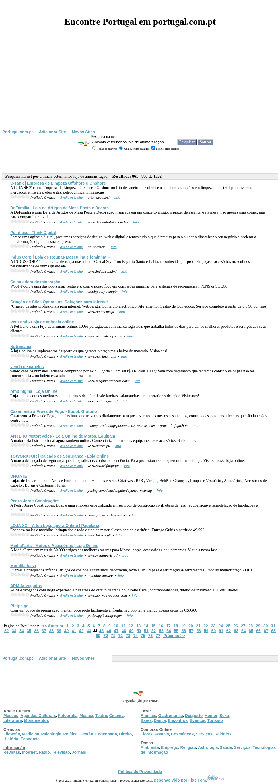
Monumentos (36, 720)
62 (228, 630)
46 (109, 630)
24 (220, 626)
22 (205, 626)
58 (199, 630)
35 (29, 630)
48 (124, 630)
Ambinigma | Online (33, 391)
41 (74, 630)
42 (81, 630)
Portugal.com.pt (17, 132)
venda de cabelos (27, 366)
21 (198, 626)
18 (176, 626)
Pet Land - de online (42, 322)
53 (161, 630)
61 (221, 630)
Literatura (12, 720)
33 (14, 630)
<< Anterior (52, 626)
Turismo (215, 720)
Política (70, 734)
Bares (146, 720)
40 (66, 630)
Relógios (223, 734)
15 (153, 626)
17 (168, 626)
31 (273, 626)
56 (183, 630)
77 (158, 635)
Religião (188, 747)
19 (183, 626)
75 (143, 635)
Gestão (86, 734)
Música (86, 715)
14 (146, 626)
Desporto (194, 715)
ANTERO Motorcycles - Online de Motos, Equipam (62, 436)
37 (44, 630)
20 (190, 626)
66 (258, 630)
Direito (125, 734)
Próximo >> (174, 635)
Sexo (224, 715)
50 (139, 630)
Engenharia (106, 734)
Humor (211, 715)
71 (113, 635)
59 (206, 630)
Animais (148, 715)
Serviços (204, 734)
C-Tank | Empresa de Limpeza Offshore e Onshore (58, 183)
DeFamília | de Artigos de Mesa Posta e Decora (59, 208)
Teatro (101, 715)
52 (153, 630)
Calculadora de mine (35, 282)
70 (105, 635)
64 (243, 630)
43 (89, 630)
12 (131, 626)
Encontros (178, 720)
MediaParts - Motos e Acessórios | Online (54, 545)
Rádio (44, 752)
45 (101, 630)
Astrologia (208, 747)
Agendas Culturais (38, 715)
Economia (30, 739)
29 (258, 626)
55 (176, 630)
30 (265, 626)
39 (59, 630)
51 (146, 630)
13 (138, 626)
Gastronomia (170, 715)
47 (116, 630)
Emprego (169, 747)
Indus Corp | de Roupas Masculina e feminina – (60, 257)
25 (228, 626)
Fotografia (67, 715)
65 (251, 630)
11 (123, 626)
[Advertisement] (140, 86)
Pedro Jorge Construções (34, 501)
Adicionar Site (52, 132)
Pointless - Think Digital (33, 232)
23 (213, 626)
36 (36, 630)
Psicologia (51, 734)
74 (135, 635)
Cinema (116, 715)
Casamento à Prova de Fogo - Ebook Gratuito (53, 411)
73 (128, 635)
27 (243, 626)
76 (150, 635)
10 (116, 626)
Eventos (197, 720)
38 (51, 630)
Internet (29, 752)
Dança (160, 720)
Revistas (11, 752)
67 (266, 630)
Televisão (61, 752)
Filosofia (11, 734)
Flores (147, 734)
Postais (162, 734)
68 (273, 630)
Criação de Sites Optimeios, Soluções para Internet (59, 302)
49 (131, 630)
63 (236, 630)
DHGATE (18, 476)
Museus (10, 715)
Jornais (79, 752)
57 (191, 630)
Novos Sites (83, 132)
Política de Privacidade (140, 771)
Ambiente (150, 747)
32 (6, 630)
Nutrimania (20, 346)
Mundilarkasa (23, 565)
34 (21, 630)
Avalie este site (71, 197)
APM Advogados (26, 585)
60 (213, 630)
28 (250, 626)
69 (98, 635)
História (10, 739)
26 (236, 626)
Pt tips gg (19, 606)
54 (168, 630)
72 (120, 635)
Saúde (226, 747)
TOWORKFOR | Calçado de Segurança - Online (59, 456)
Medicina (30, 734)
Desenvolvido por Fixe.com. (189, 780)
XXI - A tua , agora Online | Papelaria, (55, 525)
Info (117, 197)
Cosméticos (182, 734)
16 (161, 626)
